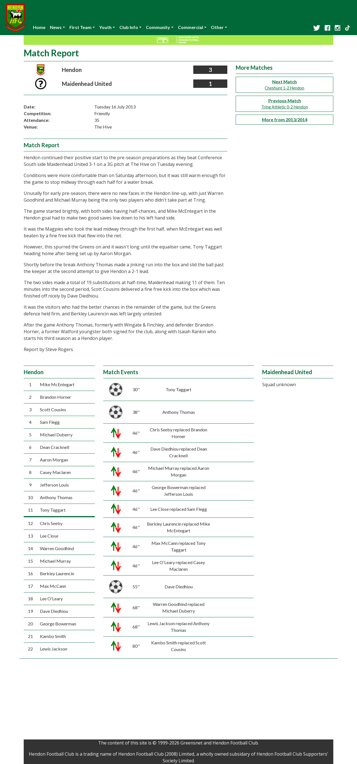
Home (39, 27)
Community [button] (158, 27)
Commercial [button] (190, 27)
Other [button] (217, 27)
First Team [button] (80, 27)
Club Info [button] (128, 27)
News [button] (56, 27)
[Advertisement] (178, 700)
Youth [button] (105, 27)
